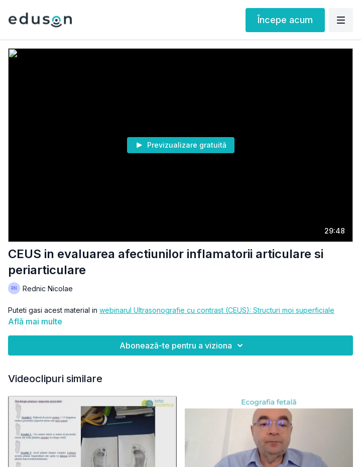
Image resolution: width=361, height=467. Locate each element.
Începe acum (285, 20)
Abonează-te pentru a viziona (182, 345)
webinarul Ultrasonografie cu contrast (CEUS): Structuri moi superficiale (216, 310)
